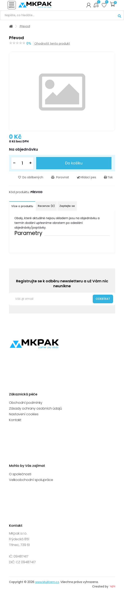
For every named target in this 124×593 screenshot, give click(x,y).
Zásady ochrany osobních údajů (35, 408)
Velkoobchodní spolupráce (31, 479)
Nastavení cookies (23, 414)
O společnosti (20, 474)
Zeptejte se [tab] (67, 206)
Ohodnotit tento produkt (52, 43)
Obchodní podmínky (25, 402)
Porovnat (60, 177)
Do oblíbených (30, 177)
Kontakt (15, 420)
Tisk (108, 177)
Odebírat (103, 299)
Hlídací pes (86, 177)
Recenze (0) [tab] (46, 206)
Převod (25, 26)
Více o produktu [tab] (22, 206)
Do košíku (73, 163)
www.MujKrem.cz (47, 582)
